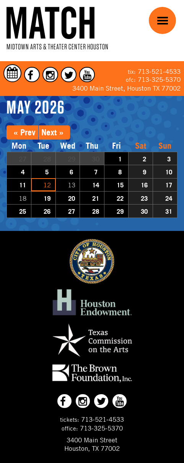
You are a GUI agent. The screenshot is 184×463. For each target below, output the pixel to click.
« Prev (24, 132)
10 (168, 172)
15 (120, 185)
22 (120, 198)
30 (144, 211)
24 (168, 198)
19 (47, 198)
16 (144, 185)
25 (22, 211)
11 (22, 185)
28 (95, 211)
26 (47, 211)
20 (71, 198)
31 (168, 211)
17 (168, 185)
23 (144, 198)
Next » (52, 132)
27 (71, 211)
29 (120, 211)
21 (95, 198)
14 (95, 185)
